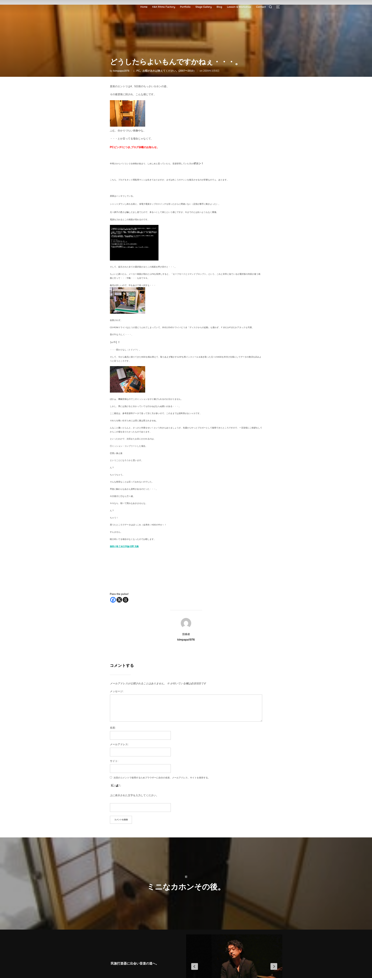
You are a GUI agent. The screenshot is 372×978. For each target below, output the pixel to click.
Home (143, 6)
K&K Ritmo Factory (163, 6)
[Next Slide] (273, 966)
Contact (261, 6)
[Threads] (125, 600)
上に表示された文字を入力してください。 (134, 795)
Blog (219, 6)
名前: (113, 727)
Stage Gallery (203, 6)
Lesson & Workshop (239, 6)
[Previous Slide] (194, 966)
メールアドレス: (119, 744)
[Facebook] (113, 600)
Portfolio (185, 6)
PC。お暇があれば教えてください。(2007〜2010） (166, 70)
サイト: (114, 761)
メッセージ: (116, 691)
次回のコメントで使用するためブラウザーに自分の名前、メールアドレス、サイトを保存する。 (162, 777)
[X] (119, 600)
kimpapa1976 (121, 70)
